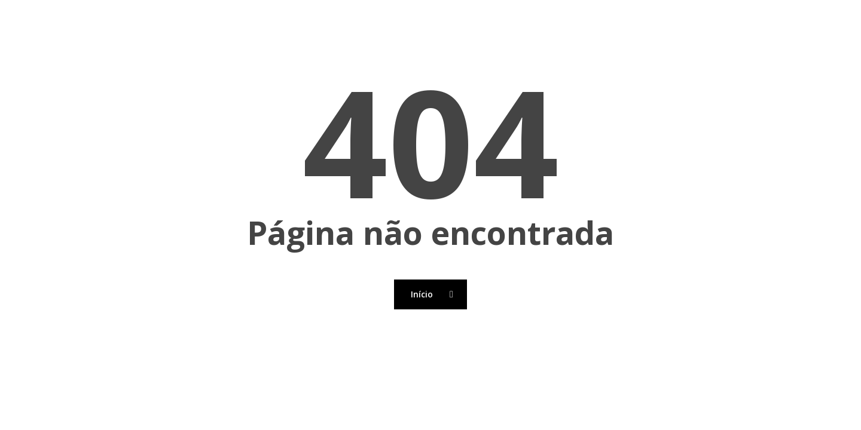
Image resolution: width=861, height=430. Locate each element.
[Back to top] (430, 422)
